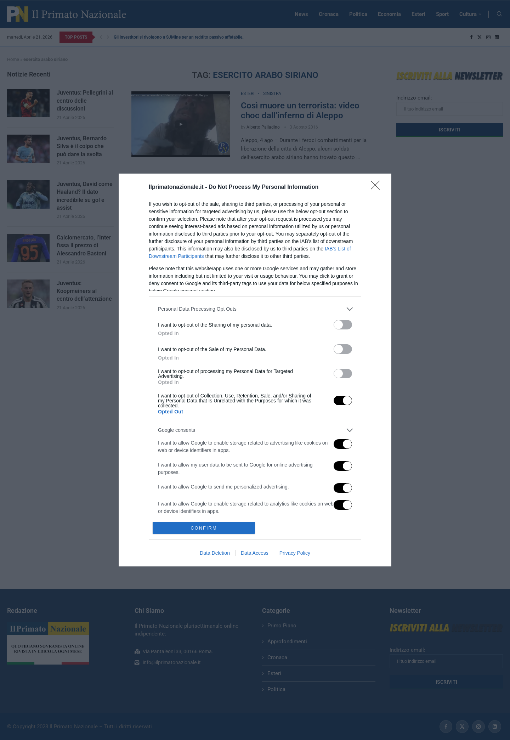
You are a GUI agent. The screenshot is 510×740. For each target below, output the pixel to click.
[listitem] (255, 309)
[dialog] (255, 370)
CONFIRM (204, 527)
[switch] (343, 324)
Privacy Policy (294, 553)
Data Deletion (215, 553)
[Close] (377, 187)
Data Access (254, 553)
